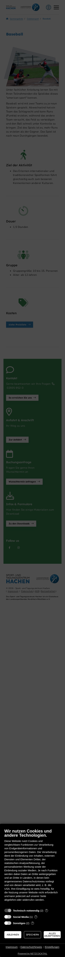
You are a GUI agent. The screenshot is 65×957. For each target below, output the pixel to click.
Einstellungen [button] (52, 947)
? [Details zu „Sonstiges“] (32, 923)
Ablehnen (13, 934)
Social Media (21, 916)
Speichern (32, 934)
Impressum (12, 947)
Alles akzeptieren (52, 935)
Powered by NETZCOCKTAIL (32, 953)
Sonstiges (19, 923)
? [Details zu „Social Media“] (35, 916)
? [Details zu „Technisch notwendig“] (46, 910)
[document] (32, 867)
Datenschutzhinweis (31, 947)
